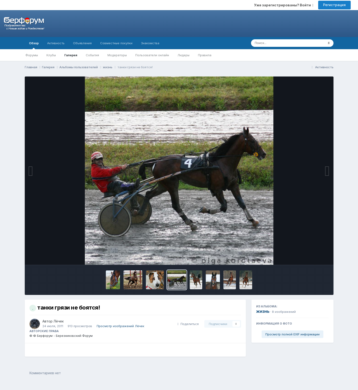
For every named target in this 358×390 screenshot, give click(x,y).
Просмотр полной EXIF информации (292, 334)
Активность (56, 43)
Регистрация (334, 5)
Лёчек (58, 321)
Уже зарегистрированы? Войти (283, 5)
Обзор (34, 45)
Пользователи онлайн (152, 55)
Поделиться (188, 324)
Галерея (70, 55)
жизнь (262, 311)
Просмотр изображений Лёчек (120, 326)
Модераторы (117, 55)
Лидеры (183, 55)
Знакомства (150, 43)
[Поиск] (278, 43)
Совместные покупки (116, 43)
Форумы (31, 55)
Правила (204, 55)
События (92, 55)
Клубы (51, 55)
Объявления (82, 43)
